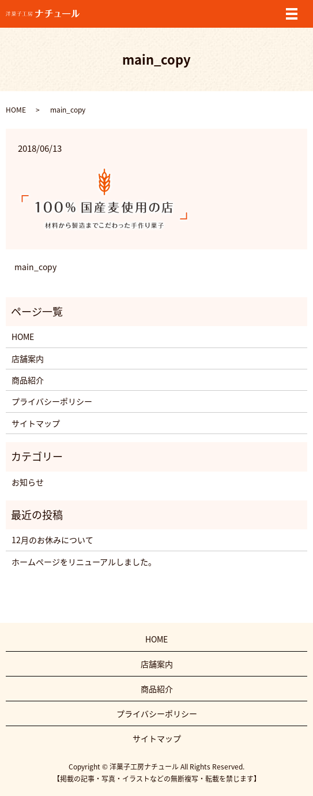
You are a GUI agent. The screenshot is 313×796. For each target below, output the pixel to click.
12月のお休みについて (52, 539)
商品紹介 (28, 380)
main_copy (35, 266)
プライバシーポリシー (52, 401)
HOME (16, 109)
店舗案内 (28, 358)
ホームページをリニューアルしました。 (84, 561)
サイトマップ (36, 423)
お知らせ (28, 482)
